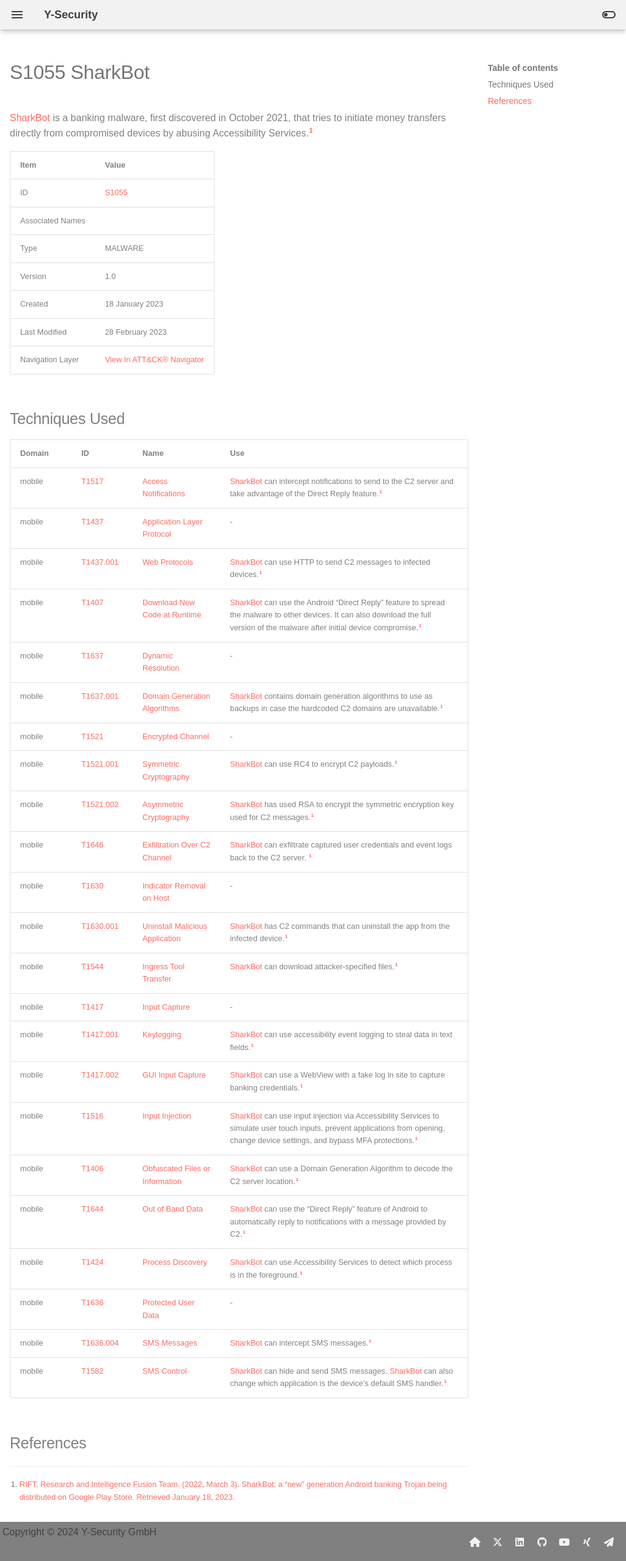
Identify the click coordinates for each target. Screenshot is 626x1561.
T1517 (92, 481)
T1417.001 (100, 1034)
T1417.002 (100, 1074)
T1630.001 (100, 926)
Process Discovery (174, 1262)
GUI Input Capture (174, 1074)
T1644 (92, 1208)
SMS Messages (169, 1342)
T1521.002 (100, 804)
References (510, 101)
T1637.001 (100, 696)
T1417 (92, 1006)
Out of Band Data (172, 1208)
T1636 (92, 1302)
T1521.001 (100, 764)
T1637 (92, 655)
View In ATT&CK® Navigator (154, 359)
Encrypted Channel (175, 736)
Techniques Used (520, 84)
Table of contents (523, 68)
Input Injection (166, 1115)
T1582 (92, 1371)
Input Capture (166, 1006)
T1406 (92, 1168)
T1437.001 (100, 562)
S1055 (116, 192)
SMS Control (164, 1371)
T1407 (92, 602)
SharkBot (30, 118)
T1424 (92, 1262)
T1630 (92, 885)
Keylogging (161, 1034)
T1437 (92, 521)
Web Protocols (167, 562)
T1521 (92, 736)
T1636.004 (100, 1342)
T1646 (92, 844)
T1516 (92, 1115)
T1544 (92, 966)
